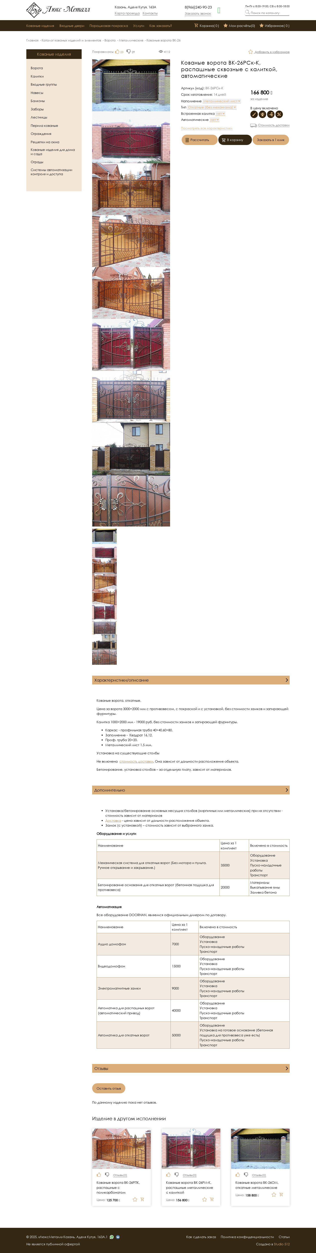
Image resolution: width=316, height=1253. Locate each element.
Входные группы (44, 84)
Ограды (37, 162)
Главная (32, 40)
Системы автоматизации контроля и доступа (51, 172)
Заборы (37, 109)
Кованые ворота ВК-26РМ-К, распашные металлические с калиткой (189, 1187)
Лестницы (39, 117)
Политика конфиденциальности (247, 1237)
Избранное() (274, 26)
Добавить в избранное (269, 52)
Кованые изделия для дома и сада (53, 152)
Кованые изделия (40, 26)
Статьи (284, 1237)
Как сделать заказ (201, 1237)
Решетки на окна (45, 142)
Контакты (150, 13)
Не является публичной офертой (53, 1244)
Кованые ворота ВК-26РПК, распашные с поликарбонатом (118, 1187)
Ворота (110, 40)
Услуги (138, 26)
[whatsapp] (219, 10)
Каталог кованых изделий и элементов (71, 40)
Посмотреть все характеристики (206, 128)
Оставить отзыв (109, 1088)
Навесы (37, 93)
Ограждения (41, 134)
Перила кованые (44, 125)
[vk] (118, 1237)
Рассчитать (197, 140)
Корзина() (206, 26)
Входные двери (71, 26)
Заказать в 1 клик (271, 140)
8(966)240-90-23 (198, 7)
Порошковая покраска (109, 26)
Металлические (131, 40)
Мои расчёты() (239, 26)
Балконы (38, 101)
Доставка (113, 820)
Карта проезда (127, 13)
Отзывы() (120, 1175)
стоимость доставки (136, 761)
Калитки (37, 76)
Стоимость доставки (274, 125)
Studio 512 (282, 1244)
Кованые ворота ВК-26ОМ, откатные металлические (256, 1185)
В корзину (232, 140)
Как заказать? (160, 26)
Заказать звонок (198, 13)
